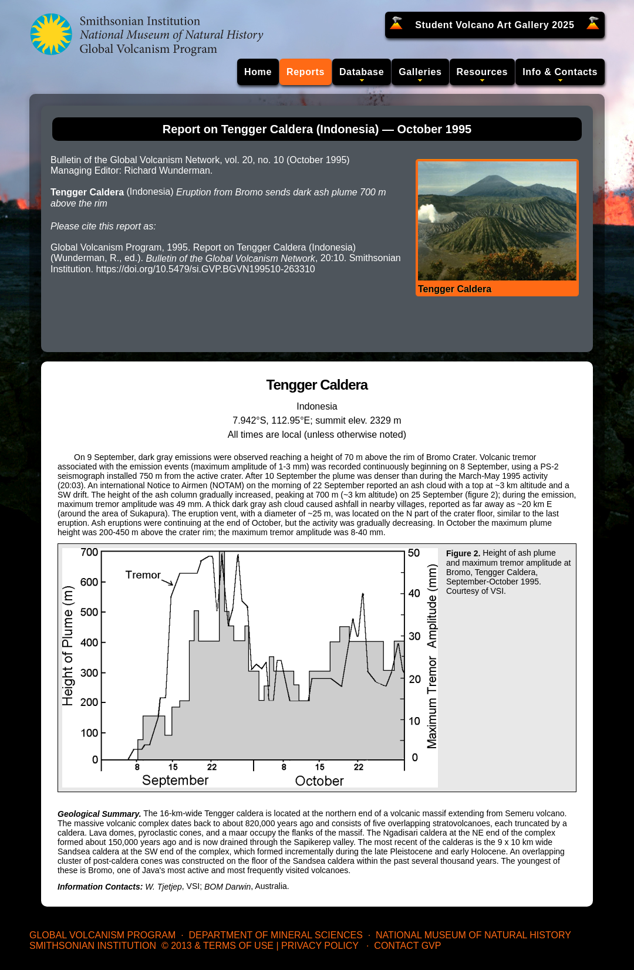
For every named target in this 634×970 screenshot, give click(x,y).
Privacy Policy (320, 946)
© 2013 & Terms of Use (217, 946)
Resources (482, 72)
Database (361, 72)
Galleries (420, 72)
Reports (305, 72)
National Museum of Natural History (473, 935)
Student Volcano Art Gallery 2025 (494, 25)
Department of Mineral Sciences (275, 935)
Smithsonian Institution (92, 946)
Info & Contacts (560, 72)
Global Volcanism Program (102, 935)
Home (258, 72)
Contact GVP (407, 946)
